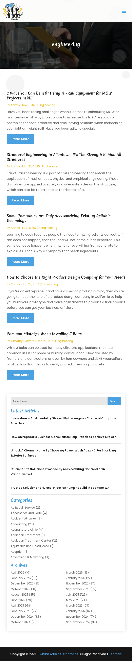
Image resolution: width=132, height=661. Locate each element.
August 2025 (19, 595)
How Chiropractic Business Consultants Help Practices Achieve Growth (63, 437)
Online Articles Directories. (59, 654)
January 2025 (75, 611)
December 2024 (22, 617)
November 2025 (77, 583)
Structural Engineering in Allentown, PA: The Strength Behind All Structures (64, 157)
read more (20, 139)
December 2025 (22, 583)
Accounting (19, 524)
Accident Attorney (24, 518)
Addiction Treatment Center (31, 541)
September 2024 (78, 622)
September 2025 (78, 589)
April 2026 (17, 573)
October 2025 (20, 589)
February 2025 (21, 611)
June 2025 (18, 600)
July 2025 (72, 595)
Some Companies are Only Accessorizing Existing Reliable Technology (59, 218)
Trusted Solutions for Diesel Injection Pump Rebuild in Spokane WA (60, 488)
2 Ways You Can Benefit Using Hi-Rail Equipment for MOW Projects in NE (59, 95)
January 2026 (75, 578)
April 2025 (17, 606)
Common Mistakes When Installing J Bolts (44, 333)
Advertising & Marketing (27, 557)
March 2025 (74, 606)
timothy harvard (22, 341)
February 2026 (21, 578)
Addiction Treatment (25, 535)
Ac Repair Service (23, 508)
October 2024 (21, 622)
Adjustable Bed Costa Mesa (30, 546)
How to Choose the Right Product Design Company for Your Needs (66, 277)
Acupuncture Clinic (24, 530)
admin (15, 105)
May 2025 (72, 600)
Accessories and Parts (26, 513)
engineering (47, 105)
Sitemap (115, 654)
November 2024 (77, 617)
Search (114, 401)
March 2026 (74, 573)
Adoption (17, 552)
